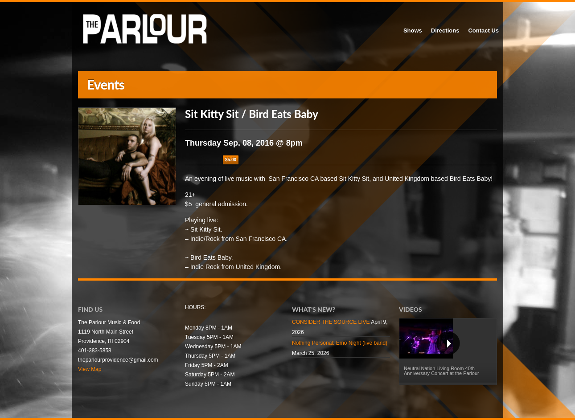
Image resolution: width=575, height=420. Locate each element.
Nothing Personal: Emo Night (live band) (339, 343)
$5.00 (230, 159)
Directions (445, 30)
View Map (89, 369)
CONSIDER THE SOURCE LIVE (331, 322)
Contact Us (483, 30)
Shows (412, 30)
